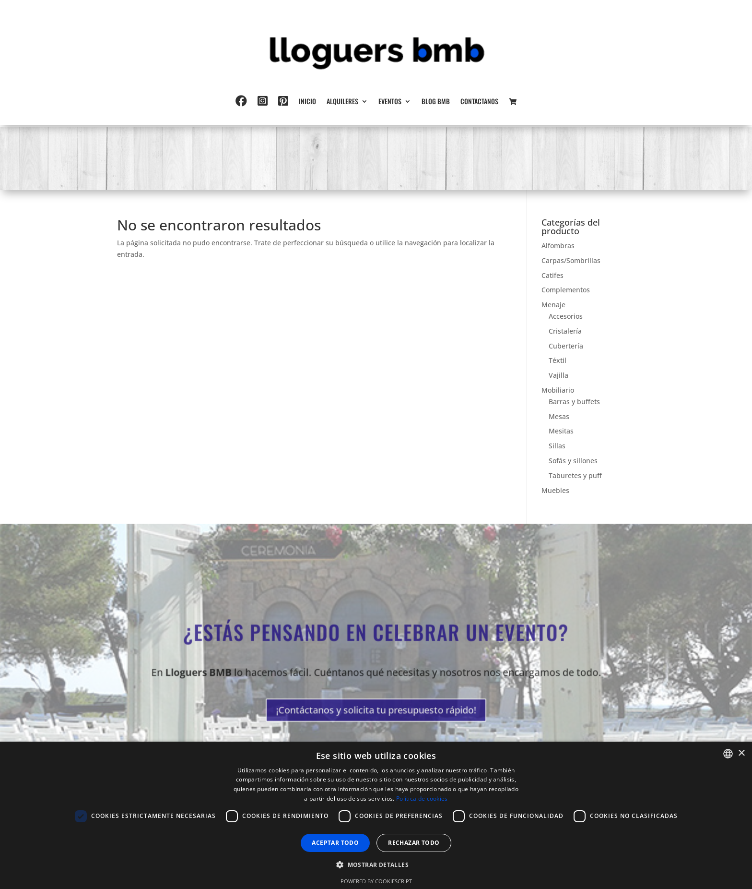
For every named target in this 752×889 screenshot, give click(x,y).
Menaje (553, 304)
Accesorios (566, 316)
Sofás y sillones (573, 460)
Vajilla (558, 375)
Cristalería (565, 331)
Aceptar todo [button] (335, 843)
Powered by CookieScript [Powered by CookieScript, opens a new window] (376, 881)
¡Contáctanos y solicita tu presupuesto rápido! (376, 707)
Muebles (555, 490)
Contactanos (479, 102)
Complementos (565, 289)
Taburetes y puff (575, 475)
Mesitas (561, 430)
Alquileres (342, 102)
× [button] (741, 753)
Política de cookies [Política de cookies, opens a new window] (422, 798)
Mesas (559, 416)
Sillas (557, 445)
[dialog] (376, 815)
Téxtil (557, 360)
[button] (376, 865)
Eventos (389, 102)
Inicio (307, 102)
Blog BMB (436, 102)
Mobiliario (557, 390)
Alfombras (558, 245)
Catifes (552, 275)
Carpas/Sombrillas (570, 260)
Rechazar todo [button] (413, 843)
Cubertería (566, 345)
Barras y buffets (574, 401)
